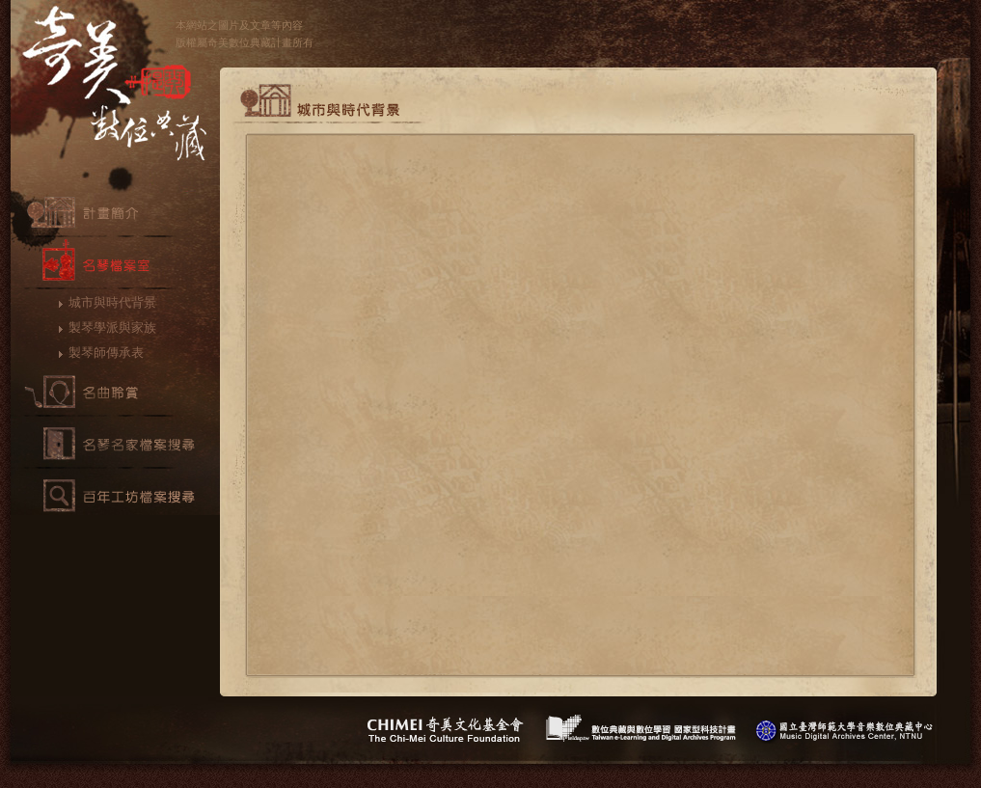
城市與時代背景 (112, 302)
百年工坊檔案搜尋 (115, 496)
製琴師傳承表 (106, 352)
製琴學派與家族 (112, 327)
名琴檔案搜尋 (115, 444)
